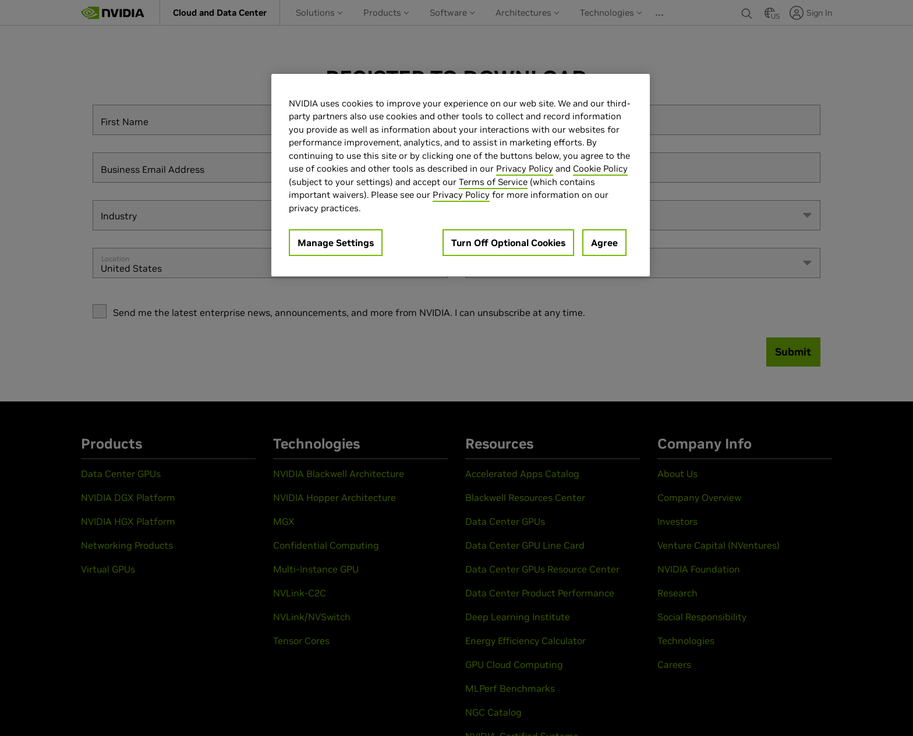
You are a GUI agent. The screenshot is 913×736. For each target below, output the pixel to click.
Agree (604, 242)
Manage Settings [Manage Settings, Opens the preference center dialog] (336, 242)
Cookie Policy (600, 168)
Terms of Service (493, 181)
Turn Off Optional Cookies (508, 242)
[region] (460, 175)
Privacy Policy (524, 168)
